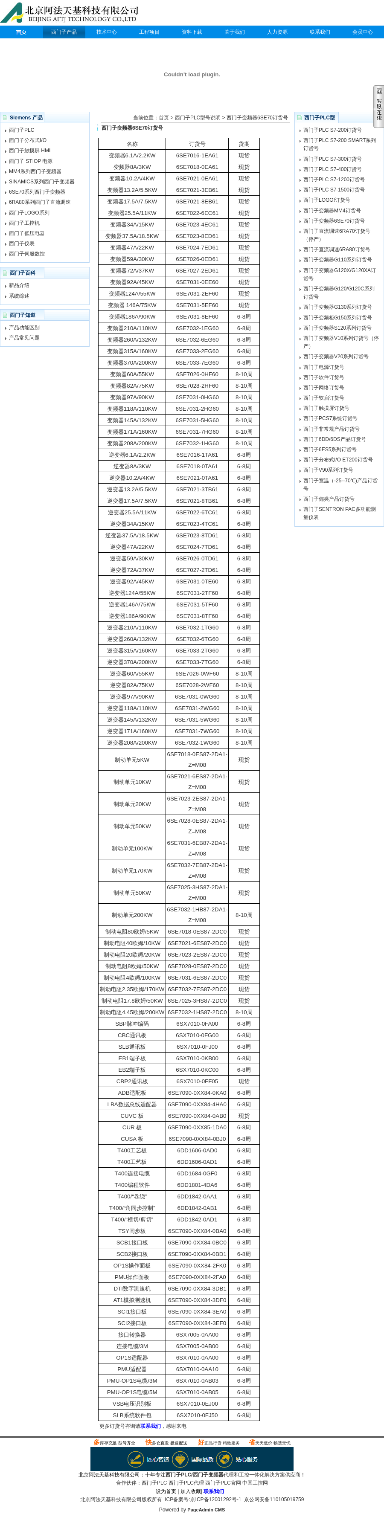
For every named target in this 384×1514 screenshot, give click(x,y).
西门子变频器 (208, 1475)
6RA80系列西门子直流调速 (40, 202)
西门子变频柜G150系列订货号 (337, 318)
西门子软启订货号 (323, 398)
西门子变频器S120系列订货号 (337, 328)
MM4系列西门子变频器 (35, 171)
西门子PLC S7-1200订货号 (334, 180)
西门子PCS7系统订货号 (330, 418)
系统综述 (19, 296)
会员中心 (362, 32)
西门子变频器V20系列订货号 (336, 357)
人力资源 (277, 32)
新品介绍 (19, 285)
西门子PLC (21, 32)
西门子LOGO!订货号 (326, 200)
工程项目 (149, 32)
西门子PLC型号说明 (198, 118)
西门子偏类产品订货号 (329, 499)
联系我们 (320, 32)
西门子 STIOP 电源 (30, 161)
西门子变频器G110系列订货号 (337, 260)
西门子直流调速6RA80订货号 (336, 249)
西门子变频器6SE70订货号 (257, 118)
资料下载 (192, 32)
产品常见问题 (24, 338)
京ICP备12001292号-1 (215, 1499)
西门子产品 (64, 32)
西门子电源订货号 (323, 367)
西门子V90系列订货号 (328, 470)
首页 (164, 118)
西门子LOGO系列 (29, 213)
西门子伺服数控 (27, 254)
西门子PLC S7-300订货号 (332, 159)
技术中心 (106, 32)
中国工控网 (255, 1483)
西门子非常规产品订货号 (331, 429)
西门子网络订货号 (323, 388)
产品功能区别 (24, 328)
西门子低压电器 (27, 233)
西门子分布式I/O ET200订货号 (338, 460)
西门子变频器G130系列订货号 (337, 307)
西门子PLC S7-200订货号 (332, 130)
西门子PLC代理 (71, 13)
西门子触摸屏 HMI (29, 151)
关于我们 (234, 32)
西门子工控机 (24, 223)
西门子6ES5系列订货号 (330, 449)
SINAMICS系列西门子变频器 (42, 182)
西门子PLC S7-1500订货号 (334, 190)
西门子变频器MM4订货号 (332, 211)
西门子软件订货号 (323, 377)
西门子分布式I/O (28, 140)
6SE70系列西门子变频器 (37, 192)
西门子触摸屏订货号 (326, 408)
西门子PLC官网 (223, 1483)
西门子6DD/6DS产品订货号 (334, 439)
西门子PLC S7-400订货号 (332, 169)
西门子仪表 (22, 244)
